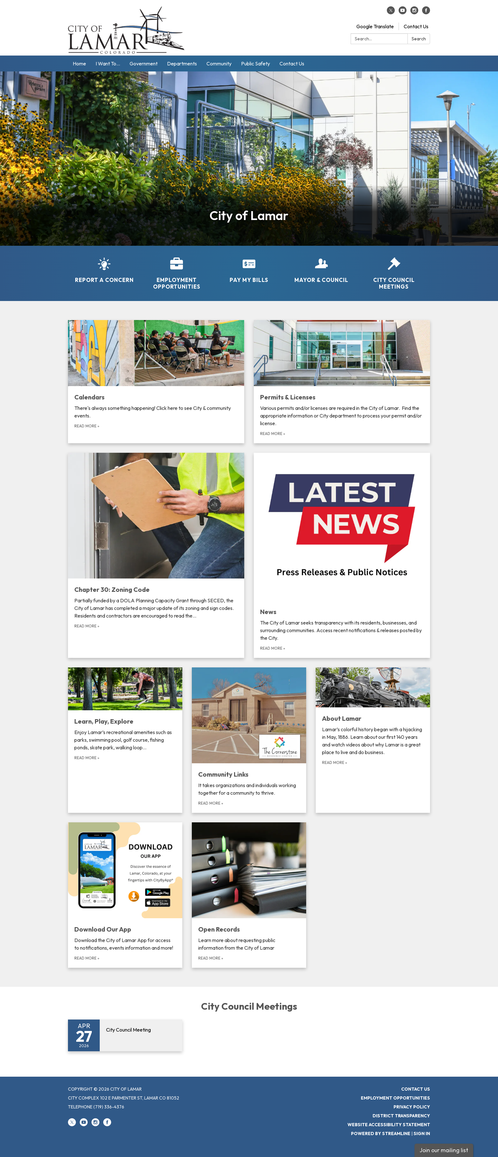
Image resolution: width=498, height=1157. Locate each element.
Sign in (422, 1133)
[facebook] (426, 12)
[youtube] (403, 12)
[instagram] (414, 12)
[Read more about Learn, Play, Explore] (125, 740)
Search (419, 39)
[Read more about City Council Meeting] (125, 1035)
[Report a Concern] (104, 266)
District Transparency (401, 1116)
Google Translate (375, 26)
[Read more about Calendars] (156, 381)
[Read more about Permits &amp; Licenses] (342, 381)
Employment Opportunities (395, 1098)
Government (144, 63)
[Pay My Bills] (249, 266)
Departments (182, 63)
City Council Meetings (249, 1006)
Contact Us (416, 26)
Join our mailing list (444, 1150)
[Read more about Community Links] (249, 740)
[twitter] (391, 12)
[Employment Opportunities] (176, 269)
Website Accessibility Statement (388, 1124)
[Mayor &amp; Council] (321, 266)
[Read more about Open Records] (249, 895)
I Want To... (108, 63)
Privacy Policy (412, 1107)
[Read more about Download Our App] (125, 895)
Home (79, 63)
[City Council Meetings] (393, 269)
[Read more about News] (342, 555)
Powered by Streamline (380, 1133)
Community (219, 63)
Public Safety (255, 63)
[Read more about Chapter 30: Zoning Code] (156, 555)
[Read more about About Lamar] (373, 740)
